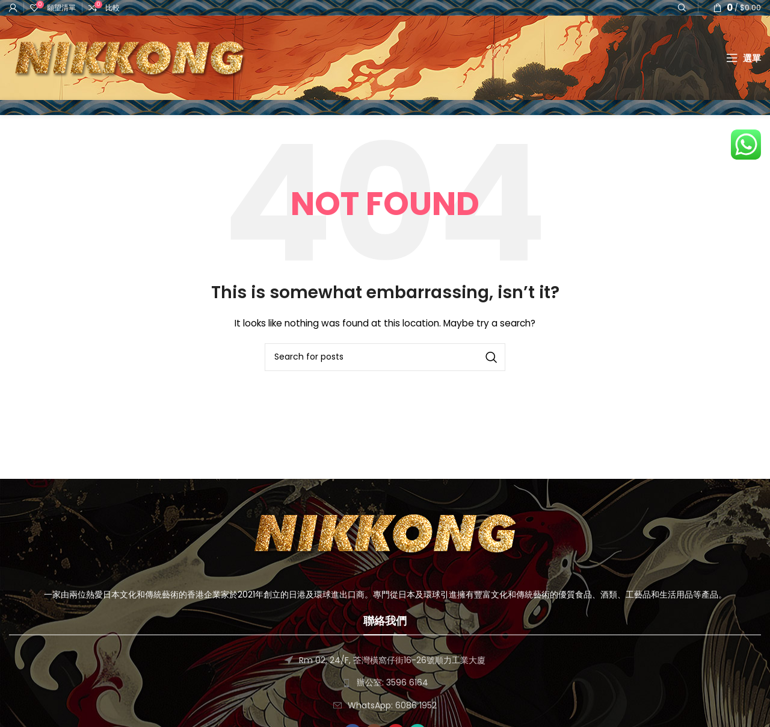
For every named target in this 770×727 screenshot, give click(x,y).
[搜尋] (385, 357)
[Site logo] (129, 57)
